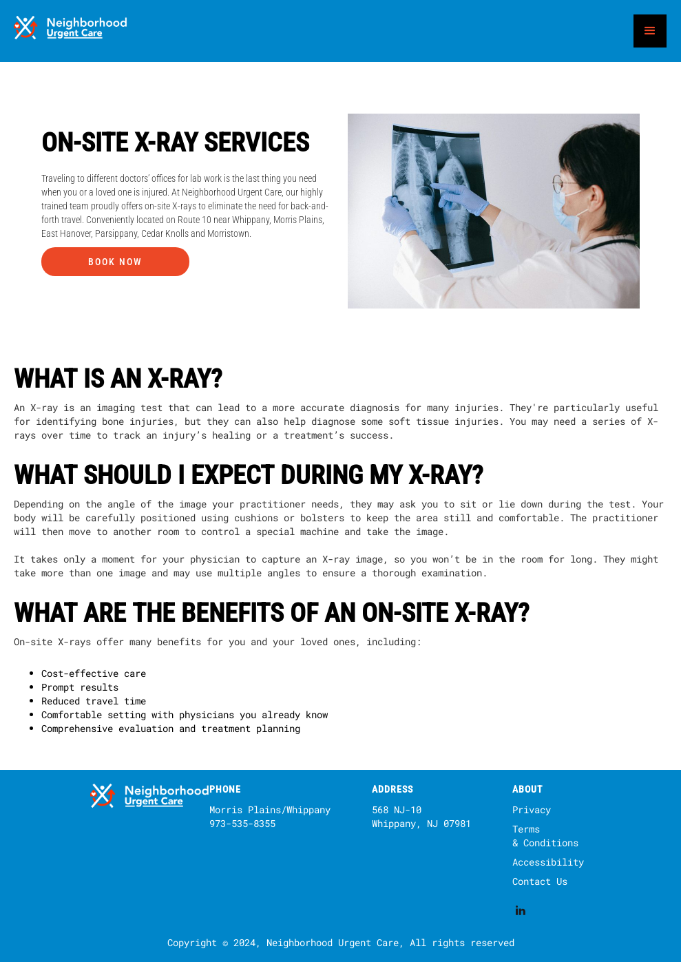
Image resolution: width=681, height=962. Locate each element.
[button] (650, 31)
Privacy (531, 809)
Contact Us (539, 881)
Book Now (115, 261)
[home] (71, 30)
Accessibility (548, 861)
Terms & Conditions (545, 835)
